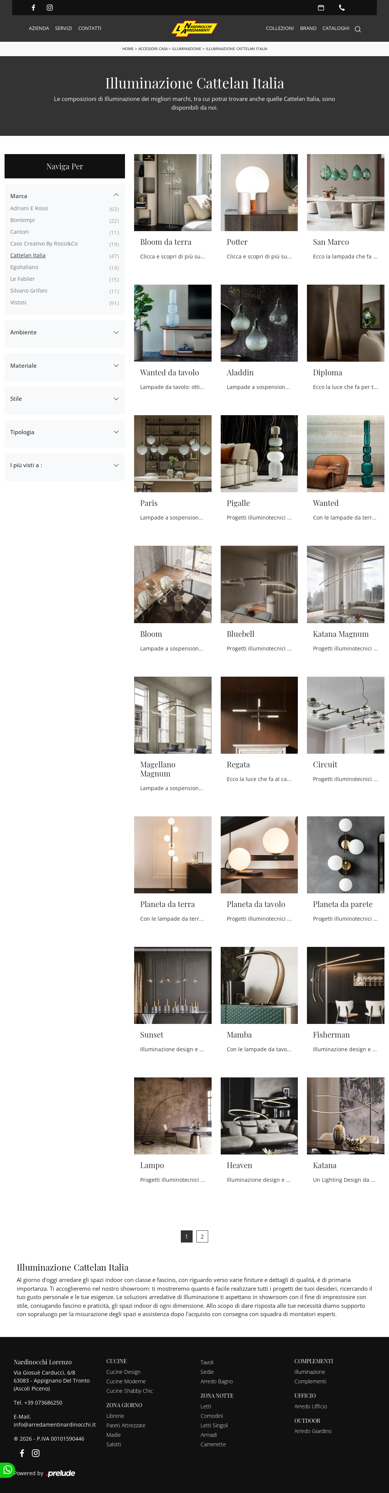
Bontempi (22, 219)
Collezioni (280, 28)
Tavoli (207, 1361)
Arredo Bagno (217, 1380)
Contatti (89, 28)
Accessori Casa (153, 48)
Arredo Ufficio (310, 1406)
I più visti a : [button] (26, 464)
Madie (113, 1434)
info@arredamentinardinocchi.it (55, 1424)
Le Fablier (22, 278)
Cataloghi (336, 28)
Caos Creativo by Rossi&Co (43, 243)
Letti (206, 1406)
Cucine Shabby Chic (129, 1390)
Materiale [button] (23, 365)
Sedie (207, 1371)
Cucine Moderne (126, 1380)
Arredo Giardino (313, 1430)
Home (128, 48)
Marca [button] (18, 195)
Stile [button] (16, 398)
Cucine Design (123, 1371)
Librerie (115, 1415)
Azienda (39, 28)
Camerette (213, 1443)
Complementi (310, 1380)
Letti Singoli (214, 1424)
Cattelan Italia (28, 254)
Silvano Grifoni (28, 290)
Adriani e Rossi (29, 207)
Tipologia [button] (22, 431)
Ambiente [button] (23, 331)
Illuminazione (186, 48)
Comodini (212, 1415)
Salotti (113, 1443)
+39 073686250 (43, 1402)
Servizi (63, 28)
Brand (308, 28)
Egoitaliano (24, 266)
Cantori (19, 231)
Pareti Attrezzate (125, 1424)
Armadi (209, 1434)
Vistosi (18, 302)
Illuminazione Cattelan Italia (236, 48)
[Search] (358, 28)
